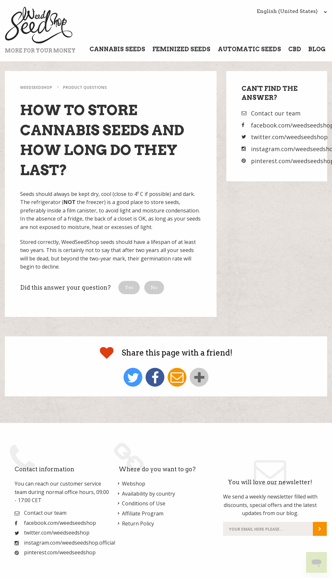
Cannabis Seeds (117, 49)
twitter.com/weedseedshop (289, 137)
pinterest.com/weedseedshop (60, 552)
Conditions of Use (143, 503)
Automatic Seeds (249, 49)
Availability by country (148, 493)
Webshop (133, 483)
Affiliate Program (142, 513)
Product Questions (85, 87)
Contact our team (276, 113)
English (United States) (292, 11)
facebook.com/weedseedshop (60, 522)
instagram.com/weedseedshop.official (69, 542)
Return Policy (138, 523)
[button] (129, 287)
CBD (294, 49)
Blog (317, 49)
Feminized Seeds (181, 49)
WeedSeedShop (36, 87)
